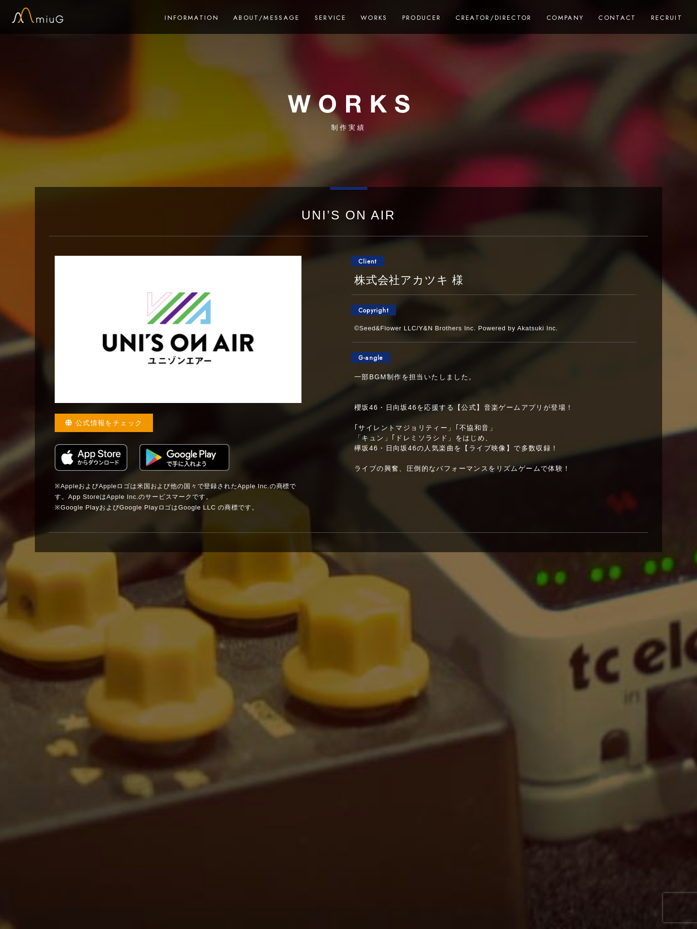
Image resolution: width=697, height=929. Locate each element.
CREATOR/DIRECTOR (493, 17)
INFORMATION (192, 17)
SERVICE (330, 17)
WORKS (374, 17)
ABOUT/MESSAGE (266, 17)
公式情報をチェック (103, 423)
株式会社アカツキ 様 (409, 280)
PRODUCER (421, 17)
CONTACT (617, 17)
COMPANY (565, 17)
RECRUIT (666, 17)
